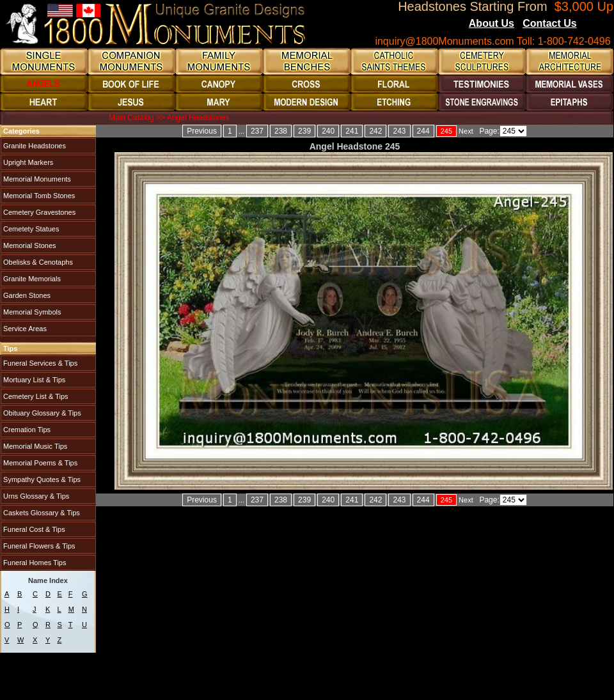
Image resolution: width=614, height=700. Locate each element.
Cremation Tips (26, 429)
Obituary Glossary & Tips (41, 413)
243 (399, 131)
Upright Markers (27, 162)
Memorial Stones (28, 245)
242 (375, 131)
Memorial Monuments (36, 179)
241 (351, 131)
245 (446, 131)
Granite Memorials (31, 279)
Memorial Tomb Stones (38, 195)
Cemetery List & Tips (34, 396)
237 (257, 131)
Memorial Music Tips (34, 446)
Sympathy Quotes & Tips (41, 479)
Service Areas (24, 328)
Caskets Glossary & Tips (40, 513)
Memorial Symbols (31, 312)
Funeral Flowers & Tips (38, 546)
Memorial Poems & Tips (39, 463)
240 (328, 131)
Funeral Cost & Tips (33, 529)
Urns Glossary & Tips (35, 496)
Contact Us (549, 23)
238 (280, 131)
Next (466, 131)
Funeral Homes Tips (33, 562)
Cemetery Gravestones (38, 212)
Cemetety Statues (30, 229)
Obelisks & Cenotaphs (37, 262)
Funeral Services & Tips (39, 363)
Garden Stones (26, 295)
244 (423, 131)
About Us (491, 23)
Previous (202, 131)
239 (304, 131)
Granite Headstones (33, 146)
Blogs (594, 24)
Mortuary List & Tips (33, 380)
